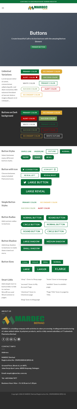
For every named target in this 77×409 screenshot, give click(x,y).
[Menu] (3, 8)
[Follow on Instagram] (7, 339)
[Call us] (15, 339)
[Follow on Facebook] (3, 339)
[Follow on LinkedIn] (19, 339)
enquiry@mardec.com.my (17, 373)
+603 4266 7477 (11, 378)
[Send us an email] (11, 339)
